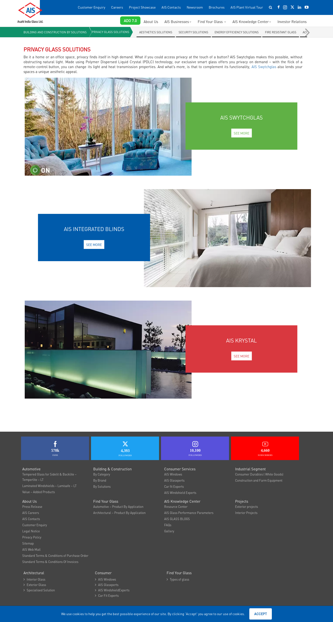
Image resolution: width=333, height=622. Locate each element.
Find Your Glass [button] (212, 21)
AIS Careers (30, 513)
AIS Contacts (171, 7)
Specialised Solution (39, 590)
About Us (151, 21)
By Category (101, 474)
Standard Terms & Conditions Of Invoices (50, 562)
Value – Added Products (38, 492)
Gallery (169, 531)
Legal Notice (31, 531)
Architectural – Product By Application (119, 513)
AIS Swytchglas (264, 66)
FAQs (167, 525)
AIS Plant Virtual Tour (246, 7)
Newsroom (195, 7)
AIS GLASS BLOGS (177, 519)
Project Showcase (142, 7)
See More (241, 133)
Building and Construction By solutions (55, 32)
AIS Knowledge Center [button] (251, 21)
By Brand (99, 480)
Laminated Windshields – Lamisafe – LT (49, 486)
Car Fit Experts (107, 595)
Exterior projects (246, 506)
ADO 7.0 (130, 20)
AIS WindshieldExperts (112, 590)
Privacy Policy (31, 537)
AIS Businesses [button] (177, 21)
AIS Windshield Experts (180, 492)
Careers (117, 7)
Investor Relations (292, 21)
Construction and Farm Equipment (258, 480)
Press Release (32, 506)
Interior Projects (246, 513)
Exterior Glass (34, 585)
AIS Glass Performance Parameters (188, 513)
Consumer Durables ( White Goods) (259, 474)
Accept (260, 613)
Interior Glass (34, 579)
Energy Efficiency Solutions (237, 32)
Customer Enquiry (91, 7)
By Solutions (102, 486)
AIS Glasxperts (174, 480)
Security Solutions (193, 32)
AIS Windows (173, 474)
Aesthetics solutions (155, 32)
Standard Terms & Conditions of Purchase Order (55, 555)
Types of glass (178, 579)
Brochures (217, 7)
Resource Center (175, 506)
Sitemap (28, 543)
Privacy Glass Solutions (110, 32)
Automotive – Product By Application (118, 506)
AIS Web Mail (31, 549)
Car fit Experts (174, 486)
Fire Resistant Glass (281, 32)
